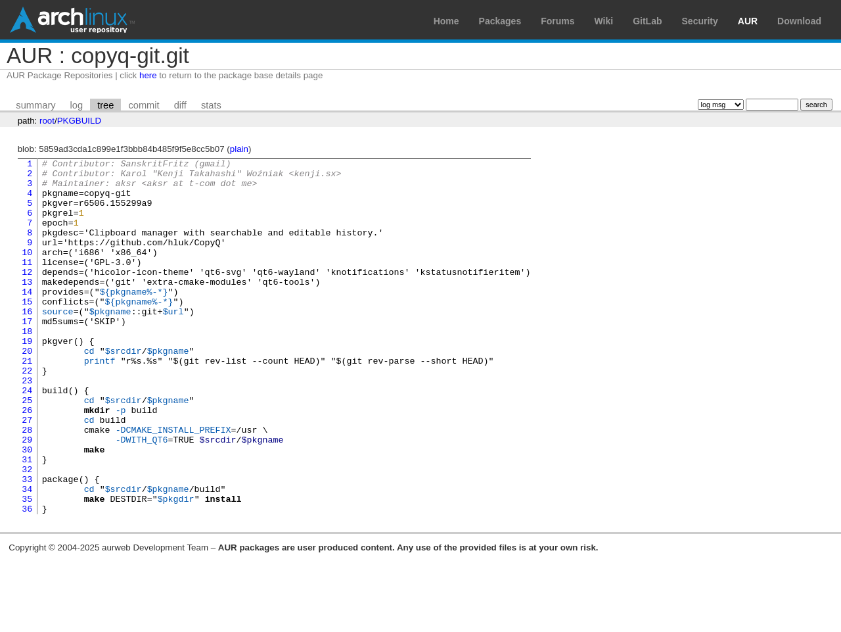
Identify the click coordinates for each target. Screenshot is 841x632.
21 (27, 402)
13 (27, 307)
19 (27, 378)
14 (27, 319)
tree (105, 105)
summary (35, 105)
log (76, 105)
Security (700, 21)
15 (27, 331)
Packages (500, 21)
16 (27, 343)
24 (27, 437)
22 (27, 414)
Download (799, 21)
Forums (557, 21)
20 (27, 390)
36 (27, 579)
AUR (748, 21)
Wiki (604, 21)
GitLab (647, 21)
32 (27, 532)
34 (27, 556)
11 (27, 283)
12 (27, 295)
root (47, 121)
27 (27, 473)
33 (27, 544)
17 (27, 354)
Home (446, 21)
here (148, 75)
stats (211, 105)
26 (27, 461)
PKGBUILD (79, 121)
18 (27, 366)
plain (239, 149)
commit (143, 105)
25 (27, 449)
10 (27, 272)
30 (27, 508)
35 (27, 567)
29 (27, 496)
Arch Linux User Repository (72, 20)
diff (180, 105)
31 (27, 520)
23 (27, 425)
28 (27, 485)
